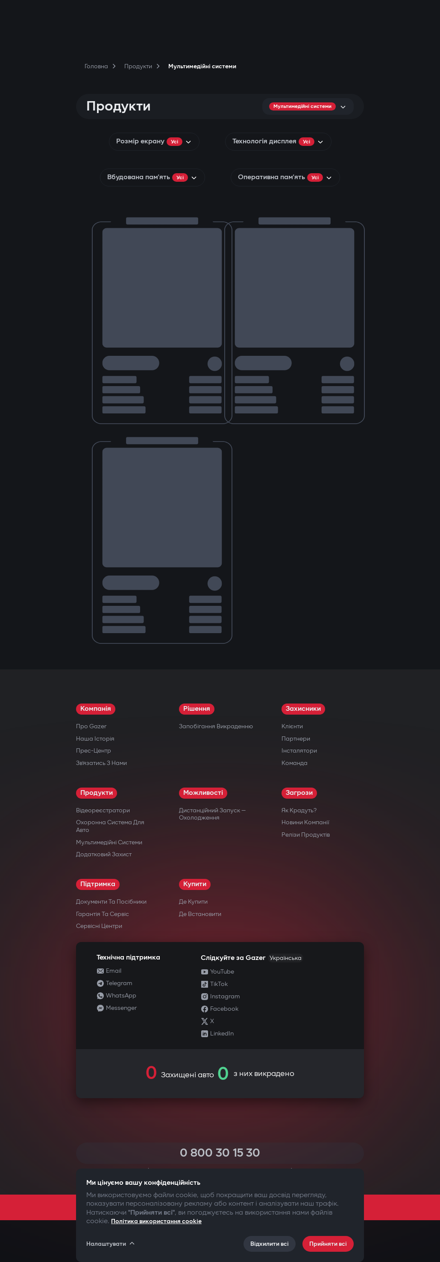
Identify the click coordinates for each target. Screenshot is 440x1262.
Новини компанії (305, 822)
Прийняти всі (328, 1243)
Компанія (95, 709)
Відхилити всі (269, 1243)
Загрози (299, 793)
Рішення (196, 709)
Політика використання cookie (156, 1221)
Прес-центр (93, 750)
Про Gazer (91, 726)
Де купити (193, 901)
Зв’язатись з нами (101, 763)
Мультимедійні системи (109, 842)
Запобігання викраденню (216, 726)
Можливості (203, 793)
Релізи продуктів (306, 834)
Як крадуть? (299, 810)
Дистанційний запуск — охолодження (212, 814)
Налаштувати (111, 1243)
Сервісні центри (99, 926)
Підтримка (97, 884)
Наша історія (95, 738)
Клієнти (292, 726)
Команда (295, 763)
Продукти (96, 793)
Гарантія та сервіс (102, 914)
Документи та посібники (111, 901)
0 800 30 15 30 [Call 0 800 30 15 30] (220, 1153)
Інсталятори (299, 750)
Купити (194, 884)
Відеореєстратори (103, 810)
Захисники (303, 709)
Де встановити (200, 914)
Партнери (296, 738)
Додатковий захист (104, 854)
